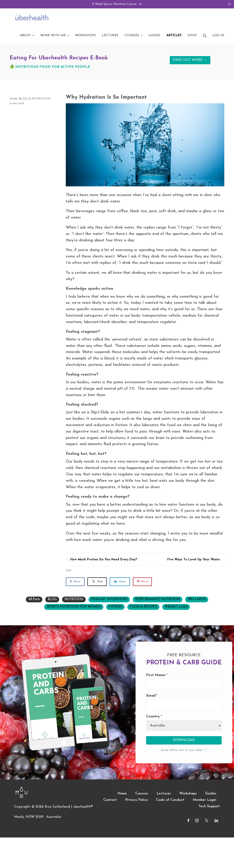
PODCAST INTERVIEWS (109, 599)
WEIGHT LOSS (176, 607)
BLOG (23, 99)
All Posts (34, 599)
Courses (141, 794)
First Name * (157, 675)
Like (68, 570)
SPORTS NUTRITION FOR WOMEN (74, 607)
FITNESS (115, 607)
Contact (110, 800)
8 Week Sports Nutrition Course (117, 4)
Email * (152, 696)
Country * (154, 717)
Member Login (204, 800)
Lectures (164, 794)
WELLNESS (197, 599)
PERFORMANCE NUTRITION (157, 599)
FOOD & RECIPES (143, 607)
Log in (218, 35)
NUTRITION (41, 99)
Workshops (188, 794)
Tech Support (209, 807)
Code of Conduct (170, 800)
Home (122, 794)
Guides (210, 794)
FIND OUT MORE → (190, 60)
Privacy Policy (136, 800)
